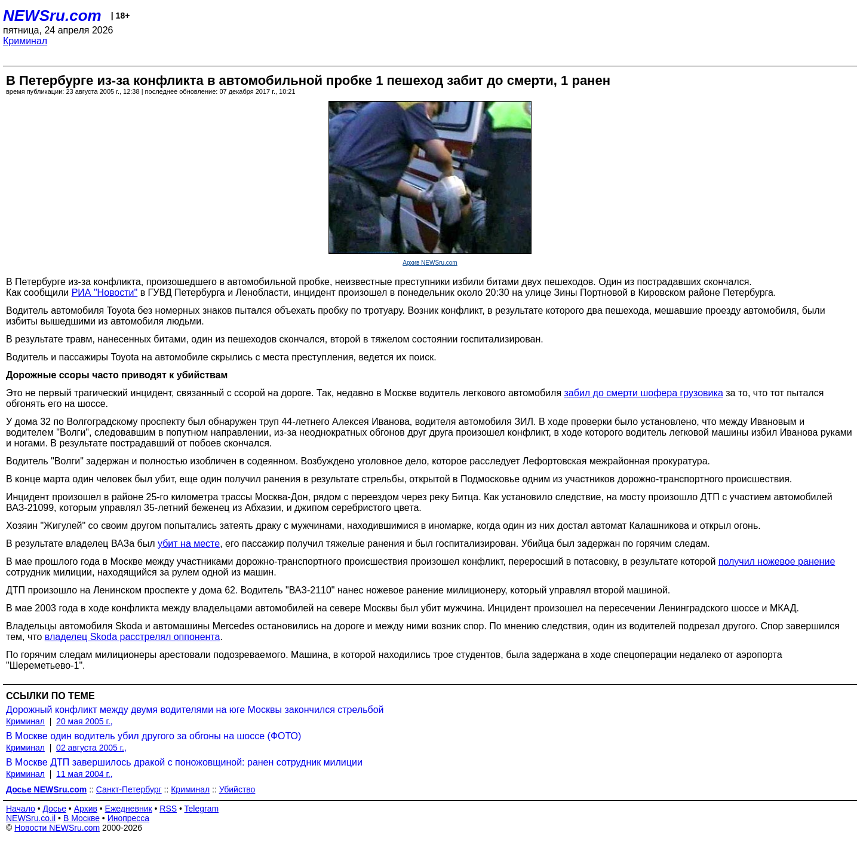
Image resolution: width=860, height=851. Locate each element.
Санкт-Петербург (129, 789)
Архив (85, 808)
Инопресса (129, 818)
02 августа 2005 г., (91, 747)
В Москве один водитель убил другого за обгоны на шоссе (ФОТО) (153, 736)
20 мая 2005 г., (84, 721)
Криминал (25, 41)
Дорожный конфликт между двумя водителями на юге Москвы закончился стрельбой (195, 710)
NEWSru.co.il (31, 818)
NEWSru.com (52, 16)
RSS (168, 808)
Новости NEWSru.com (57, 827)
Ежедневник (128, 808)
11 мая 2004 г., (84, 774)
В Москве (81, 818)
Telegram (202, 808)
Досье (54, 808)
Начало (20, 808)
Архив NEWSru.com (430, 262)
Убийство (237, 789)
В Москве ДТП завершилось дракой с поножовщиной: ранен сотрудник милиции (184, 762)
